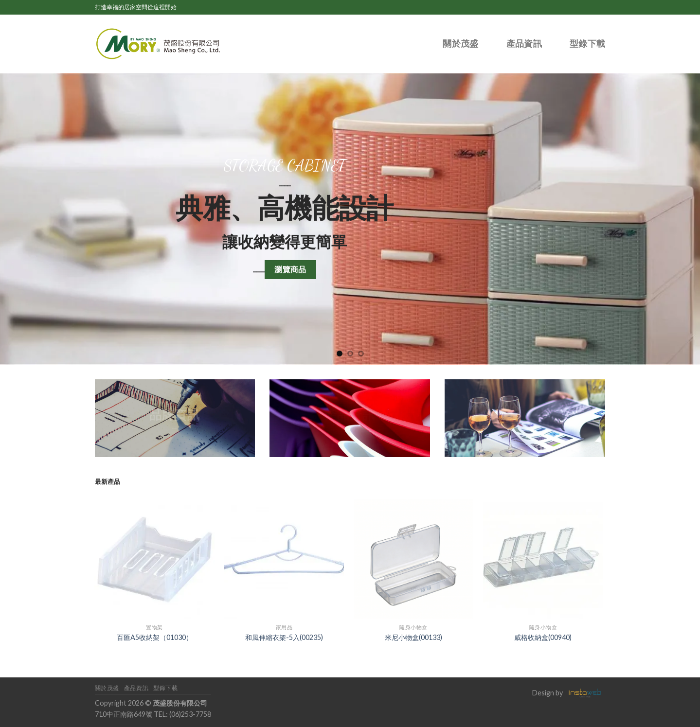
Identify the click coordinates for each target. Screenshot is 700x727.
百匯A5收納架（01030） (155, 637)
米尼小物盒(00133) (413, 637)
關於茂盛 (460, 44)
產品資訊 (524, 44)
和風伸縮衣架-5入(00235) (284, 637)
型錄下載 (587, 44)
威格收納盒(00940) (543, 637)
